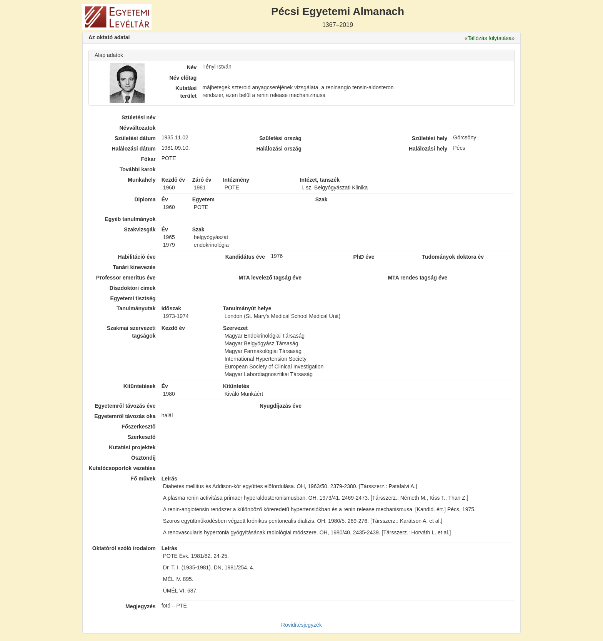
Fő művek (142, 478)
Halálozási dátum (133, 149)
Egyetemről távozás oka (125, 416)
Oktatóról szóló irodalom (124, 548)
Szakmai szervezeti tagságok (131, 332)
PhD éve (363, 257)
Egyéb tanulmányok (130, 219)
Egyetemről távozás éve (125, 406)
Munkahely (141, 180)
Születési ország (280, 138)
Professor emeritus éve (126, 277)
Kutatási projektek (132, 447)
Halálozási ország (279, 149)
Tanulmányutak (136, 308)
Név (192, 67)
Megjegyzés (140, 606)
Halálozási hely (428, 149)
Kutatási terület (186, 92)
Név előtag (183, 78)
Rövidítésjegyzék (301, 625)
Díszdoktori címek (133, 288)
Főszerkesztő (139, 426)
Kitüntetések (139, 386)
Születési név (139, 117)
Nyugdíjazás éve (281, 406)
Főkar (148, 159)
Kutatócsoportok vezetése (121, 468)
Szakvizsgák (140, 229)
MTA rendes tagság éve (417, 277)
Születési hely (430, 138)
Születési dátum (135, 138)
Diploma (144, 199)
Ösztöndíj (143, 458)
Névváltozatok (138, 128)
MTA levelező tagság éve (270, 277)
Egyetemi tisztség (132, 298)
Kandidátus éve (245, 257)
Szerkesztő (142, 437)
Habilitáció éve (137, 257)
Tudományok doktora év (453, 257)
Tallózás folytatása (489, 38)
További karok (138, 169)
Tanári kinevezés (134, 267)
